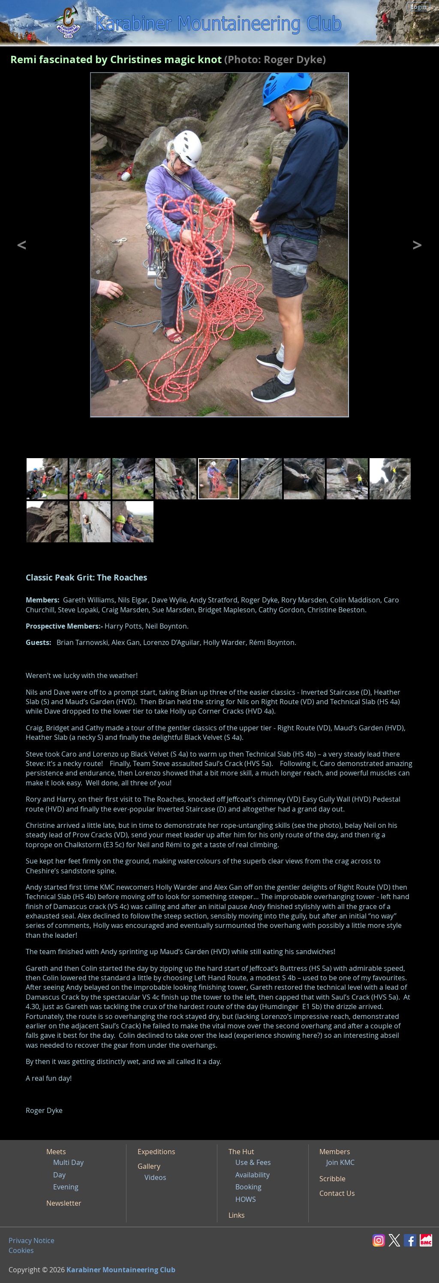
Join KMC (340, 1162)
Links (237, 1215)
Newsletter (63, 1203)
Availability (252, 1175)
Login (418, 7)
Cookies (21, 1250)
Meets (56, 1151)
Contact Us (337, 1193)
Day (59, 1175)
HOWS (245, 1199)
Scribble (332, 1178)
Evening (65, 1187)
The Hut (241, 1151)
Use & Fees (253, 1162)
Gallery (149, 1166)
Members (334, 1151)
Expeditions (156, 1151)
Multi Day (68, 1162)
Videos (155, 1177)
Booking (248, 1187)
